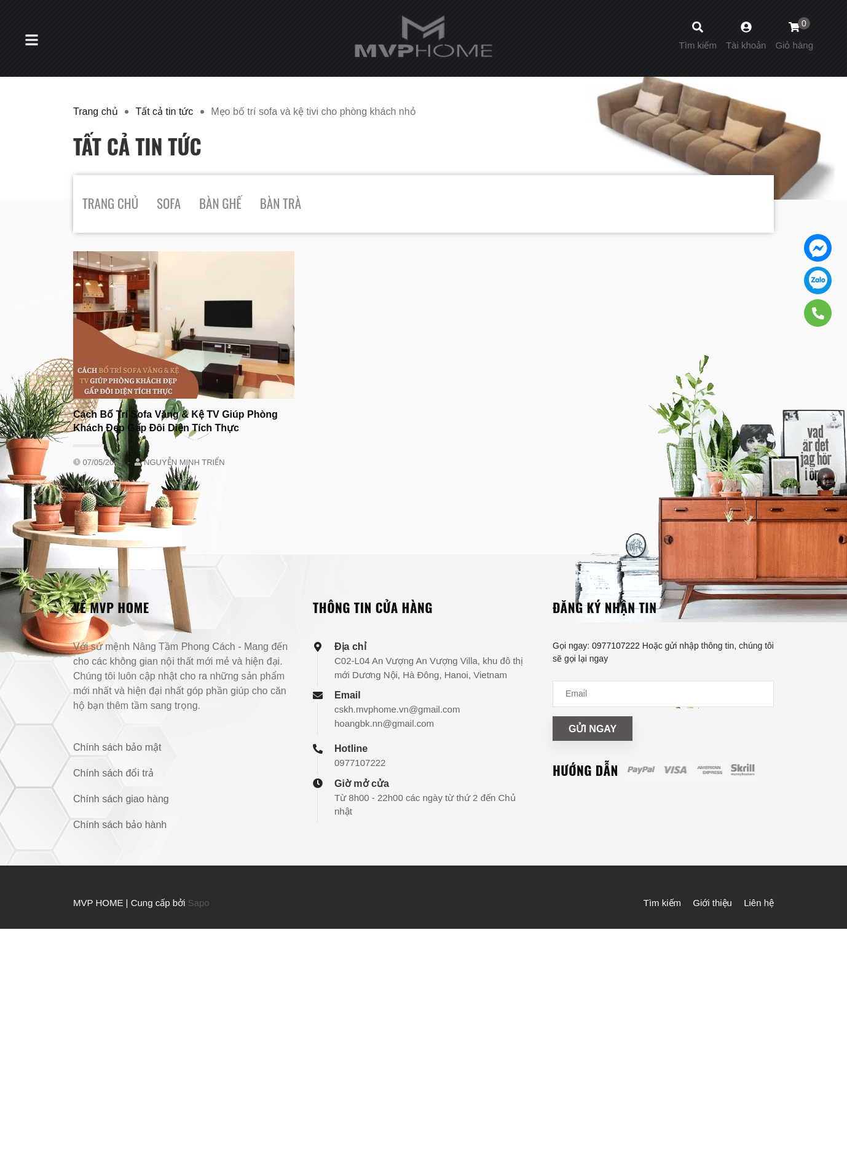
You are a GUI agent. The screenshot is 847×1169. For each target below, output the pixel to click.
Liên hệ (759, 902)
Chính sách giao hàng (121, 799)
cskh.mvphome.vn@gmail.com (397, 709)
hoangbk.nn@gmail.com (384, 723)
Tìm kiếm (662, 902)
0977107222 (359, 762)
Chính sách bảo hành (120, 824)
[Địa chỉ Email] (663, 694)
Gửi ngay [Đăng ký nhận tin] (593, 729)
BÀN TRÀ (280, 203)
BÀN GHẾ (220, 203)
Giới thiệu (712, 902)
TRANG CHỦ (110, 203)
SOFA (169, 203)
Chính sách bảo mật (117, 747)
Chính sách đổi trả (113, 773)
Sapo (199, 902)
